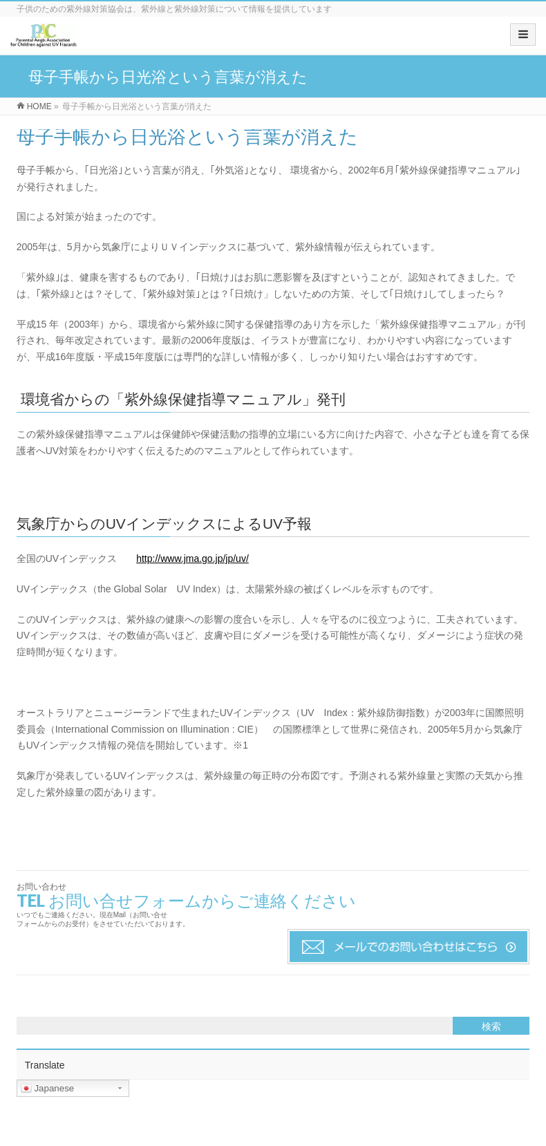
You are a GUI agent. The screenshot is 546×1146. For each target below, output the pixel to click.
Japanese (48, 1088)
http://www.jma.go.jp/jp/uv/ (192, 558)
